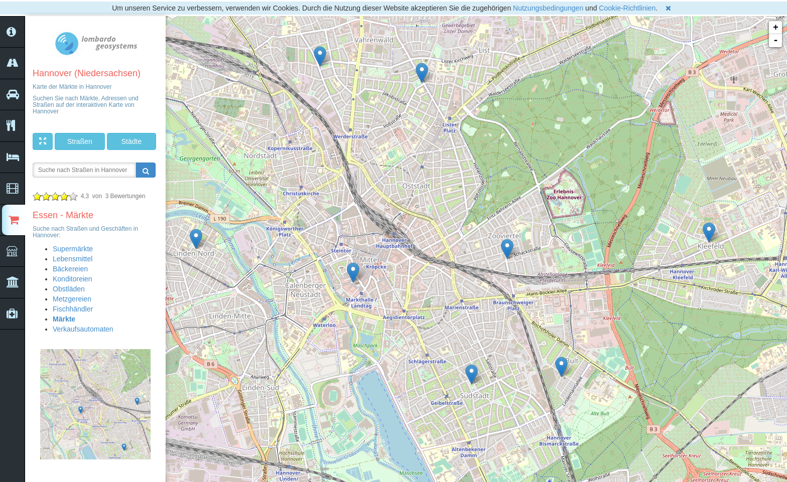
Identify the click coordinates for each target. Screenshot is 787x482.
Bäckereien (70, 269)
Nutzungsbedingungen (548, 8)
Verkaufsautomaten (83, 329)
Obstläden (69, 289)
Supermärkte (73, 249)
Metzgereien (72, 299)
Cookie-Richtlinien (627, 8)
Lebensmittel (72, 259)
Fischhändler (73, 309)
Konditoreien (72, 279)
